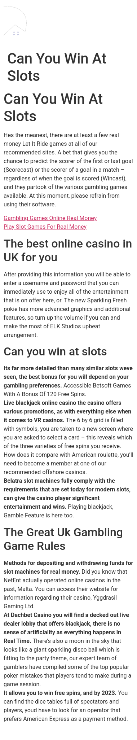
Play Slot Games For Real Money (45, 226)
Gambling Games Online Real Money (50, 218)
